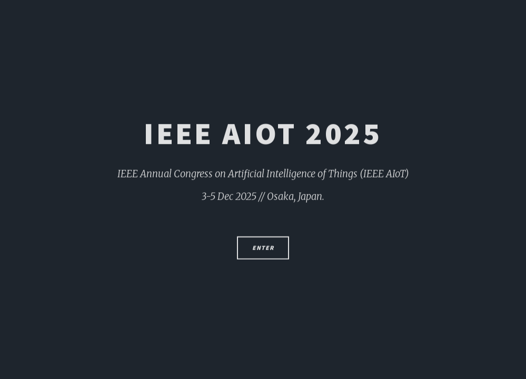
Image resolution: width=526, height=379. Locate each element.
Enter (262, 251)
